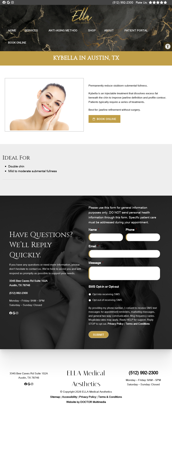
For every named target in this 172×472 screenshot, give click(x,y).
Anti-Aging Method (63, 30)
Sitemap (55, 397)
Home (12, 30)
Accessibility (69, 397)
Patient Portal (136, 30)
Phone (131, 230)
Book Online (17, 42)
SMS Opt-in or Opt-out (104, 287)
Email (94, 246)
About (109, 30)
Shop (92, 30)
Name (94, 230)
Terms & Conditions (110, 397)
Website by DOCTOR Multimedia (86, 402)
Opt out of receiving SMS (107, 300)
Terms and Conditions (137, 323)
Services (31, 30)
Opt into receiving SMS (106, 294)
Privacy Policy (115, 323)
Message (96, 263)
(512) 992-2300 (122, 2)
